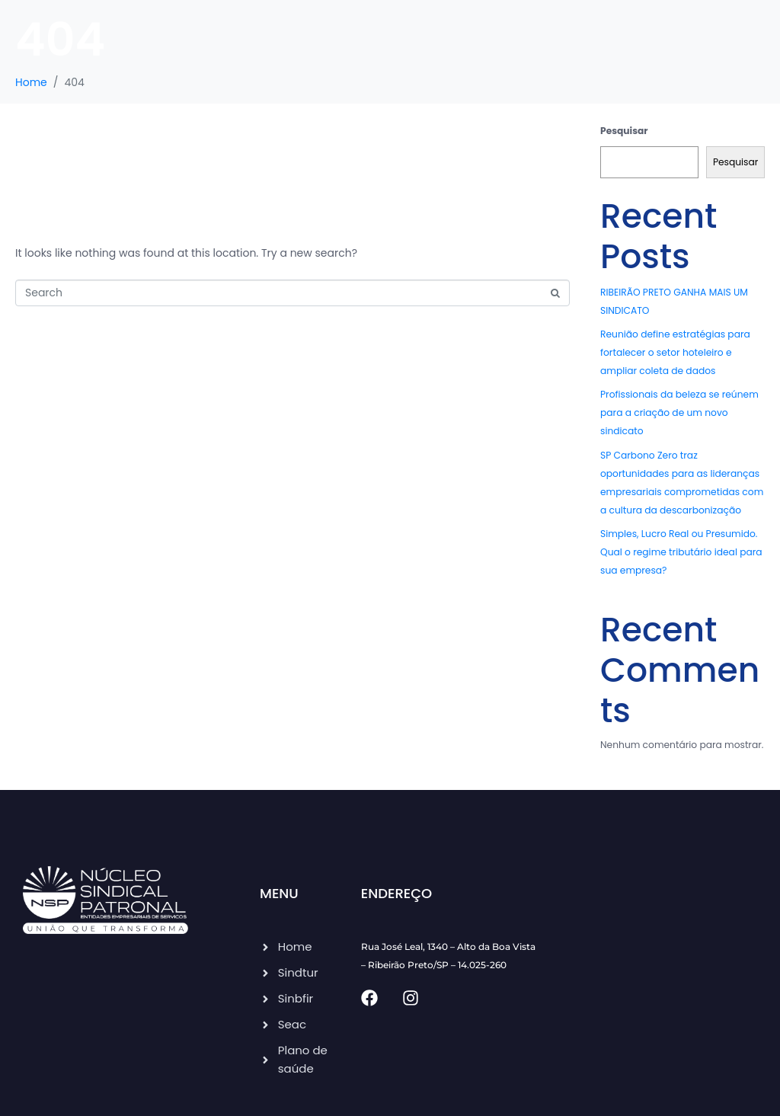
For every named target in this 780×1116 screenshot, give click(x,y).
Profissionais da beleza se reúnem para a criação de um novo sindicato (679, 412)
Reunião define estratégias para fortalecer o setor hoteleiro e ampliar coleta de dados (675, 352)
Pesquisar (624, 130)
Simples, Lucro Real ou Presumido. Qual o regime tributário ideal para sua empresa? (681, 552)
